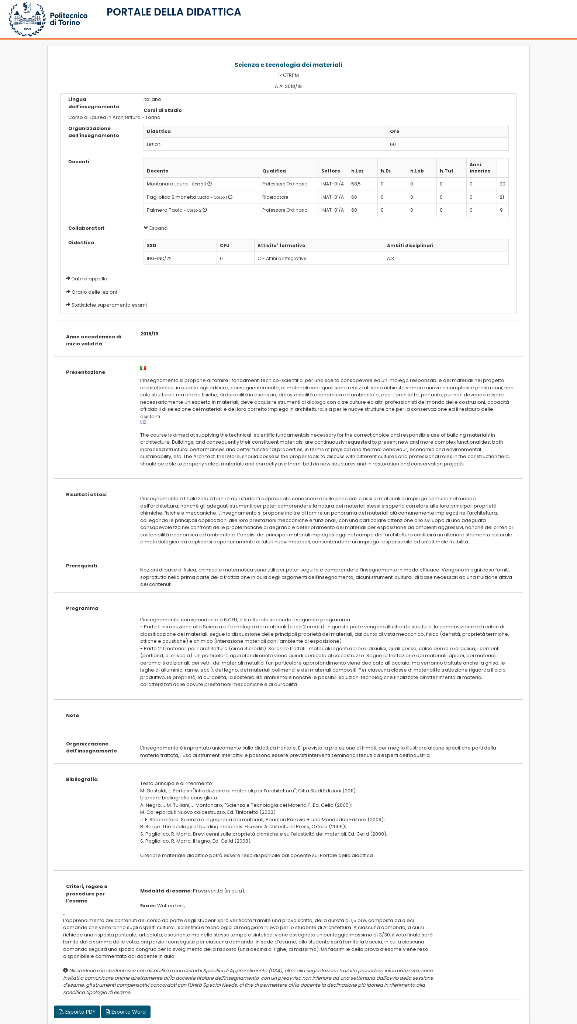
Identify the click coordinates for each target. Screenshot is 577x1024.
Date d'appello (89, 278)
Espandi (156, 228)
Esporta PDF (77, 1012)
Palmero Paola (165, 210)
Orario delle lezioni (94, 292)
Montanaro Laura (167, 183)
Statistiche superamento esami (109, 304)
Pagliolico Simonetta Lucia (178, 197)
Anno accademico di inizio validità (93, 340)
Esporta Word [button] (126, 1012)
